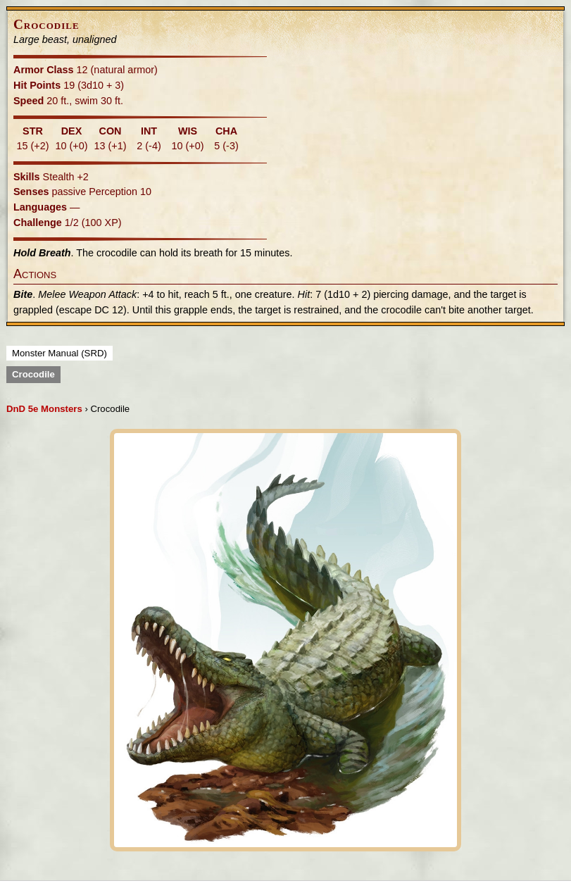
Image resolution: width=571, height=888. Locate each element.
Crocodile (33, 374)
